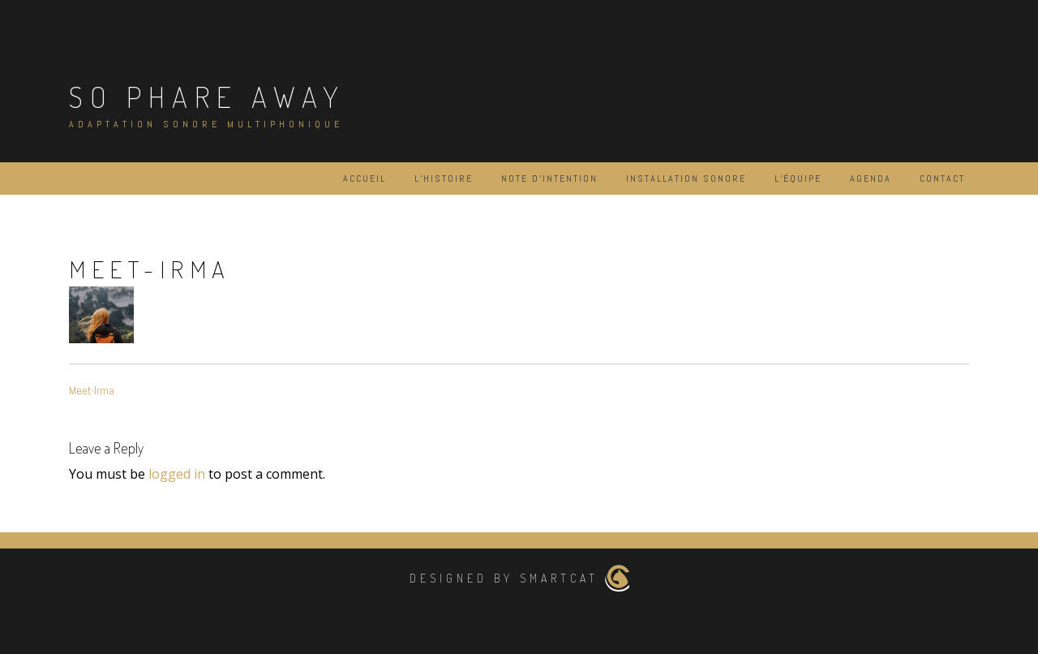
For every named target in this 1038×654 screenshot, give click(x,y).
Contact (942, 178)
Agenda (870, 178)
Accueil (364, 178)
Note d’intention (549, 178)
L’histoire (443, 178)
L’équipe (797, 178)
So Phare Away (207, 96)
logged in (176, 474)
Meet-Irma (91, 390)
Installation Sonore (686, 178)
